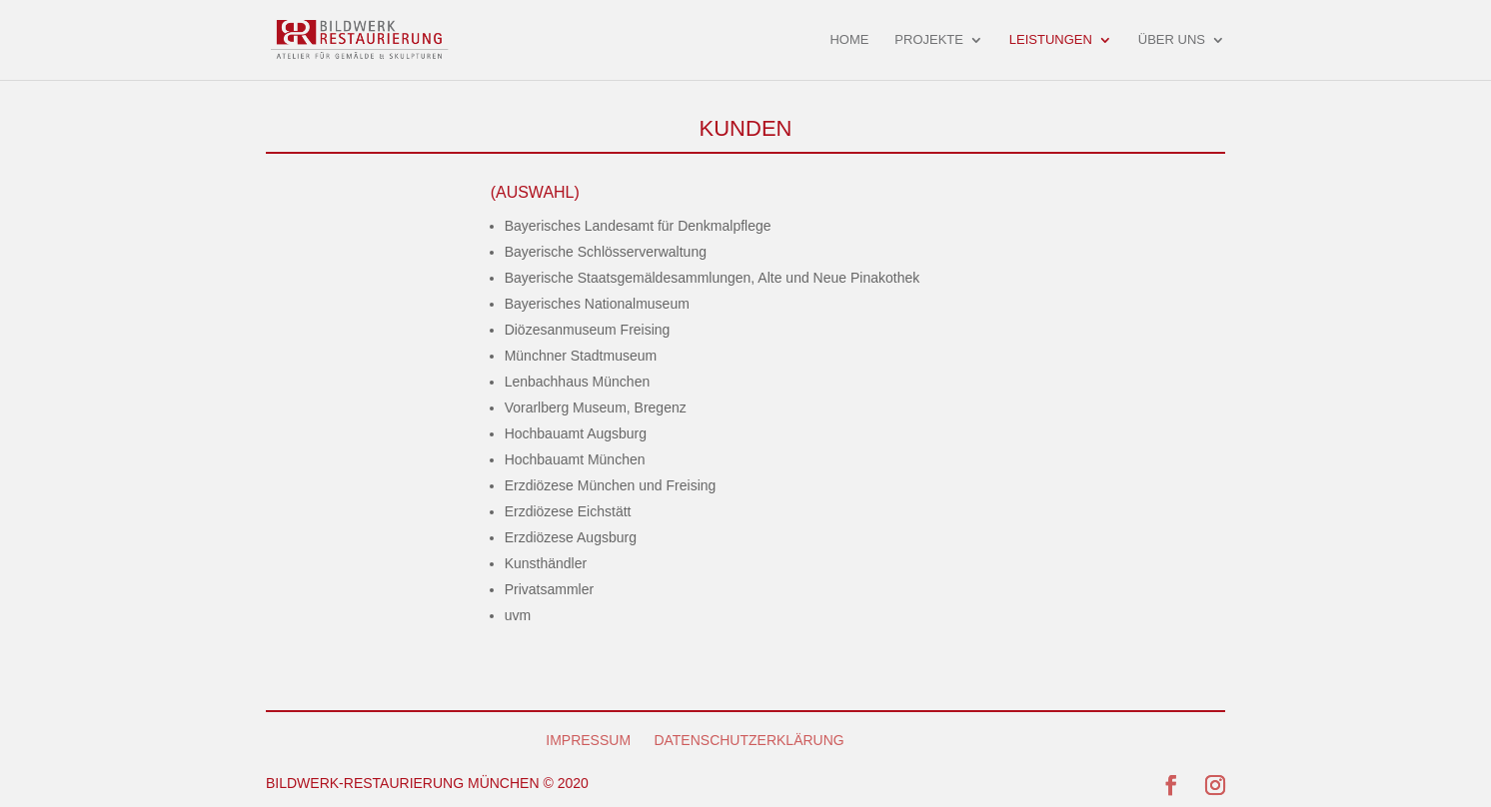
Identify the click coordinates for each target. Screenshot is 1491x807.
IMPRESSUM (588, 740)
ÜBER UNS (1171, 40)
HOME (848, 40)
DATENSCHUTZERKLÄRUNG (748, 740)
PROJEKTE (928, 40)
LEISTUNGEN (1050, 40)
